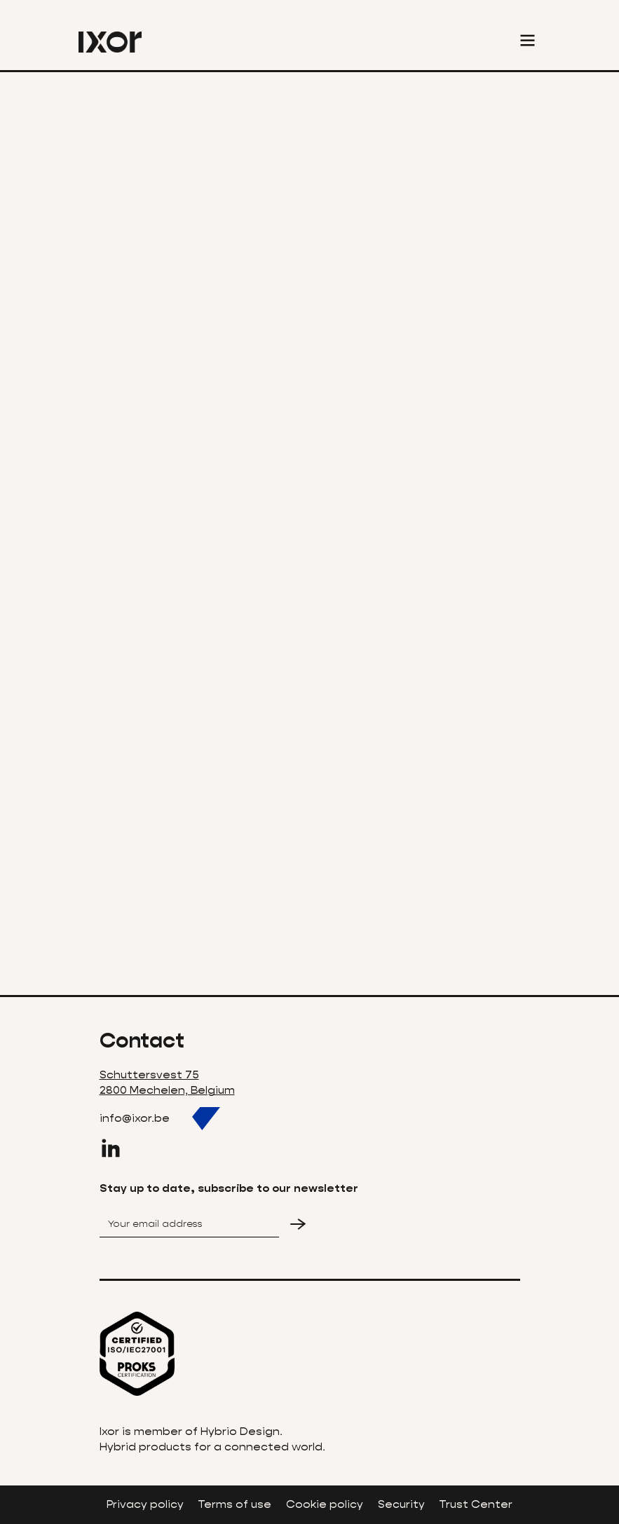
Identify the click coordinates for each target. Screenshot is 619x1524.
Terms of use (234, 1504)
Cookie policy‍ (324, 1504)
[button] (527, 42)
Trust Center (475, 1504)
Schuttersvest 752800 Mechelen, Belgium (167, 1082)
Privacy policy (145, 1504)
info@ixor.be (135, 1118)
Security (401, 1504)
